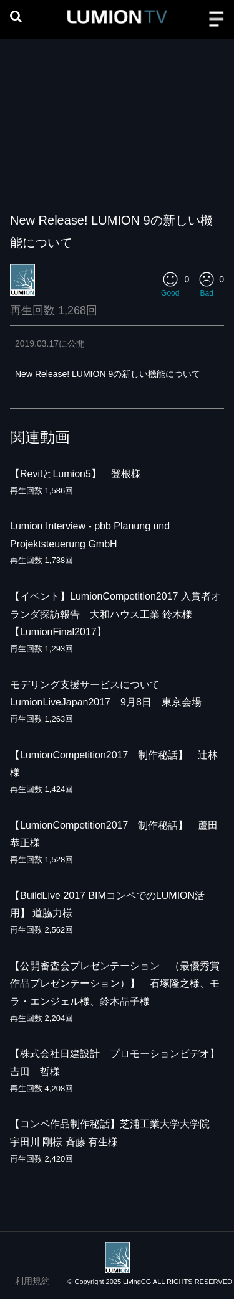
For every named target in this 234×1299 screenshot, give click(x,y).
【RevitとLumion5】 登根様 (75, 473)
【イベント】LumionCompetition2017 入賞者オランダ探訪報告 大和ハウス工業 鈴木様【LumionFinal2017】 (115, 614)
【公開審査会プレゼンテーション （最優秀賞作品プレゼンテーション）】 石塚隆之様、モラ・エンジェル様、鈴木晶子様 (115, 984)
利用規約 (32, 1281)
